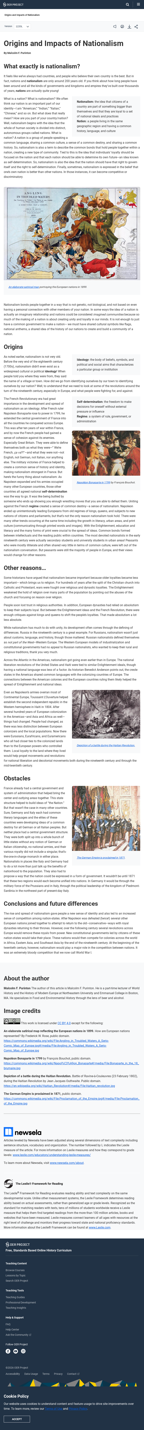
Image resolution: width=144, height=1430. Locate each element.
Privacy (58, 1373)
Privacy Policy (78, 1408)
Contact (73, 1373)
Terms (46, 1373)
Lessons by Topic (16, 1275)
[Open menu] (138, 4)
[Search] (126, 4)
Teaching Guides (15, 1297)
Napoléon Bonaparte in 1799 (93, 482)
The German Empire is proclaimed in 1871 (101, 857)
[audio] (114, 26)
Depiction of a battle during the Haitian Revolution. (106, 745)
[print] (122, 26)
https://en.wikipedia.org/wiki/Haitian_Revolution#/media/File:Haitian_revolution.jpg (59, 1086)
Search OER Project (17, 1280)
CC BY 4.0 (64, 1023)
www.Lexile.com (99, 1227)
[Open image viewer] (72, 233)
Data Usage (31, 1373)
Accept (17, 1419)
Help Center (12, 1329)
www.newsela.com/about (67, 1163)
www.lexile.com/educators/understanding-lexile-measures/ (52, 1155)
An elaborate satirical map (23, 286)
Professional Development (21, 1302)
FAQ (8, 1324)
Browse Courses (15, 1270)
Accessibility (13, 1373)
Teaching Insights (16, 1307)
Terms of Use (54, 1408)
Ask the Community (18, 1334)
